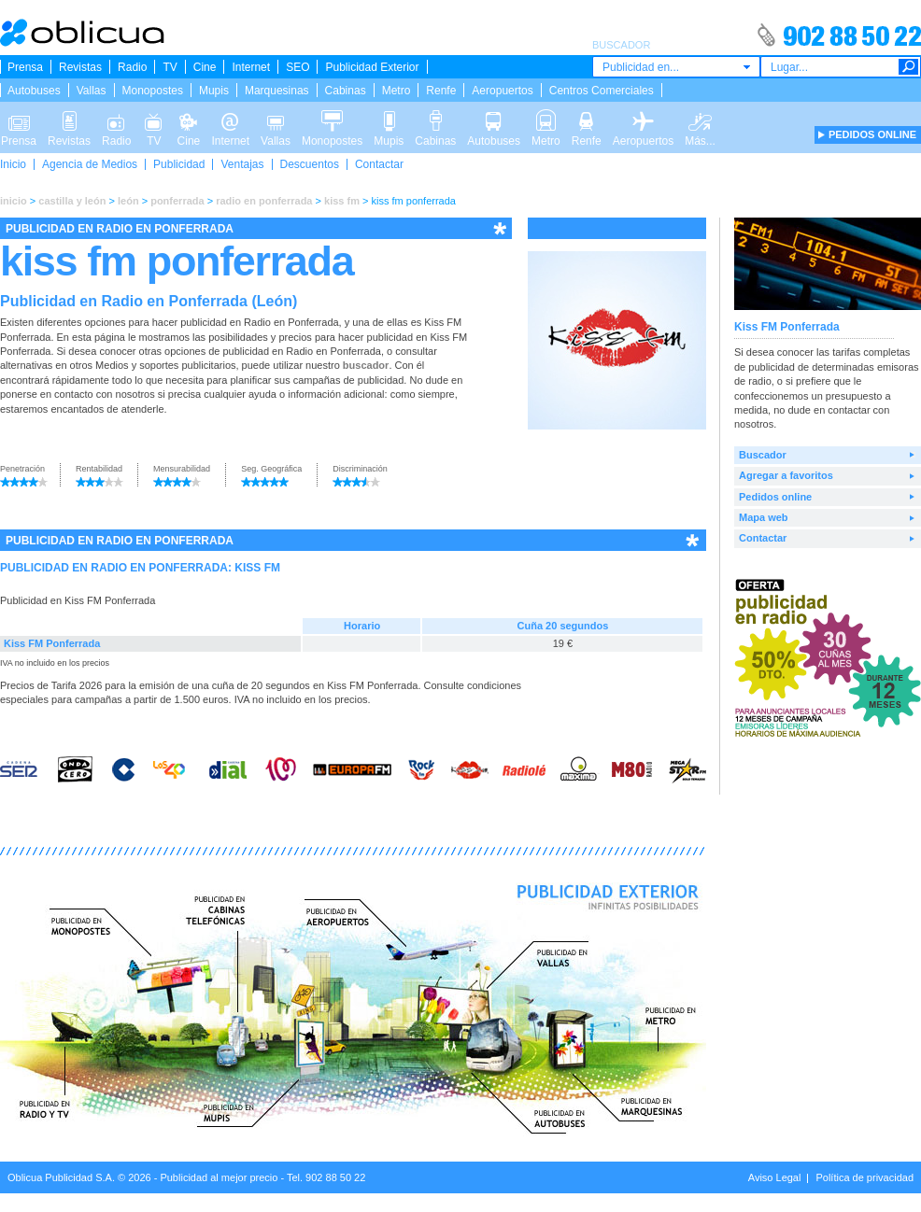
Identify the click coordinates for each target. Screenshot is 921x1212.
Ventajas (241, 164)
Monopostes (152, 90)
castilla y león (72, 200)
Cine (205, 67)
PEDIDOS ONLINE (872, 134)
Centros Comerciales (601, 90)
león (128, 200)
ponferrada (177, 200)
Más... (700, 119)
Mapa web (763, 517)
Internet (251, 67)
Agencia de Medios (89, 164)
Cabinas (345, 90)
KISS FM (257, 567)
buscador (366, 365)
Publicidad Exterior (371, 67)
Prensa (25, 67)
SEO (297, 67)
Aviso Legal (774, 1177)
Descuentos (309, 164)
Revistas (80, 67)
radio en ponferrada (264, 200)
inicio (13, 200)
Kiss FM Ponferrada (52, 643)
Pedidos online (775, 496)
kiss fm (342, 200)
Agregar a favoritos (786, 475)
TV (170, 67)
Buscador (762, 454)
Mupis (214, 90)
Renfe (441, 90)
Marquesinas (277, 90)
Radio (132, 67)
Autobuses (34, 90)
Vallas (91, 90)
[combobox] (676, 67)
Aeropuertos (502, 90)
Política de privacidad (864, 1177)
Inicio (13, 164)
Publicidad (179, 164)
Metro (396, 90)
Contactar (379, 164)
